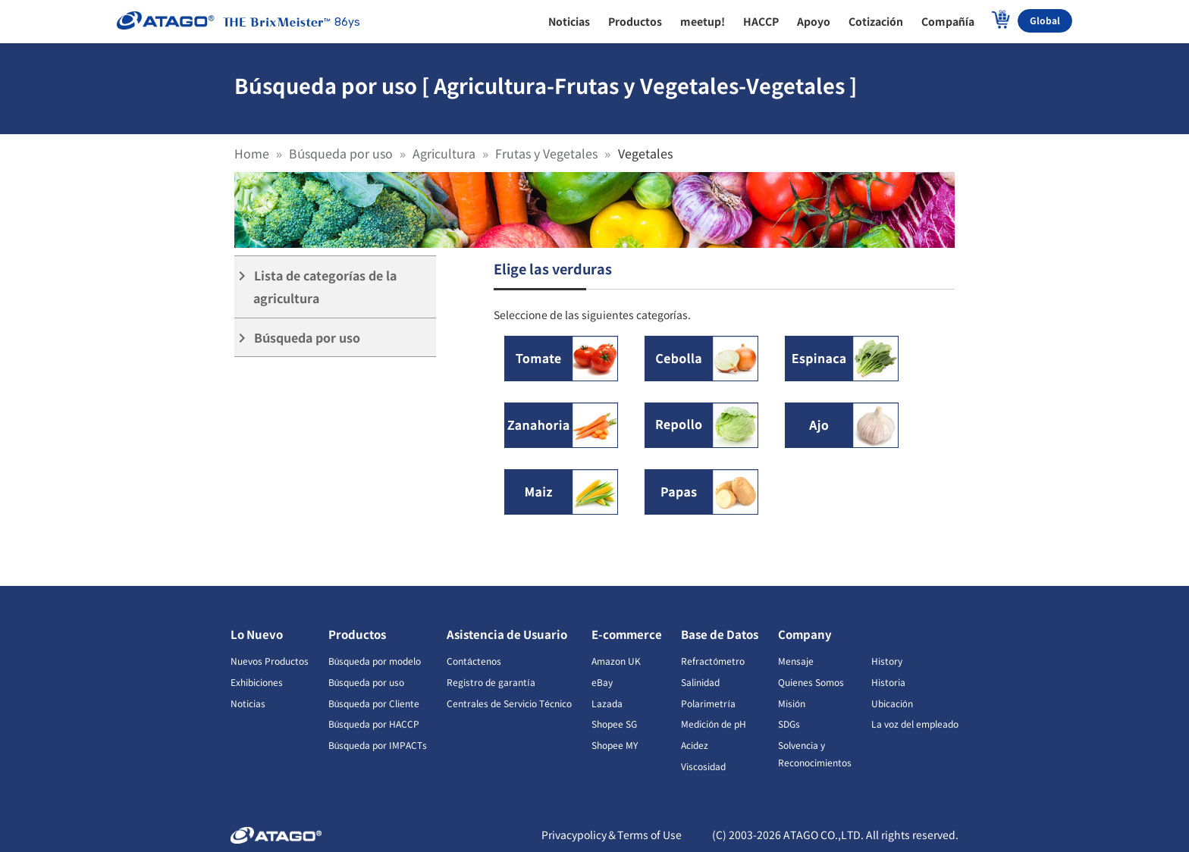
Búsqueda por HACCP (374, 723)
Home (251, 153)
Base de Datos (719, 634)
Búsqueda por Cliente (374, 703)
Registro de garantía (491, 681)
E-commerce (626, 634)
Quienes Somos (811, 681)
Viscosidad (703, 766)
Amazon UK (616, 660)
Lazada (607, 703)
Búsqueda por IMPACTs (378, 744)
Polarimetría (708, 703)
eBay (602, 681)
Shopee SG (614, 723)
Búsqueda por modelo (375, 660)
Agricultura (444, 153)
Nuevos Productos (270, 660)
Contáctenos (474, 660)
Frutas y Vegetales (546, 153)
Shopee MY (614, 744)
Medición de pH (713, 723)
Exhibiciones (257, 681)
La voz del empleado (914, 723)
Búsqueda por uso (341, 153)
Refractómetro (713, 660)
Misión (791, 703)
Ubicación (892, 703)
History (886, 660)
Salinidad (700, 681)
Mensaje (796, 660)
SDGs (789, 723)
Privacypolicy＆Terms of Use (611, 834)
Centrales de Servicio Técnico (509, 703)
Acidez (694, 744)
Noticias (248, 703)
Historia (888, 681)
